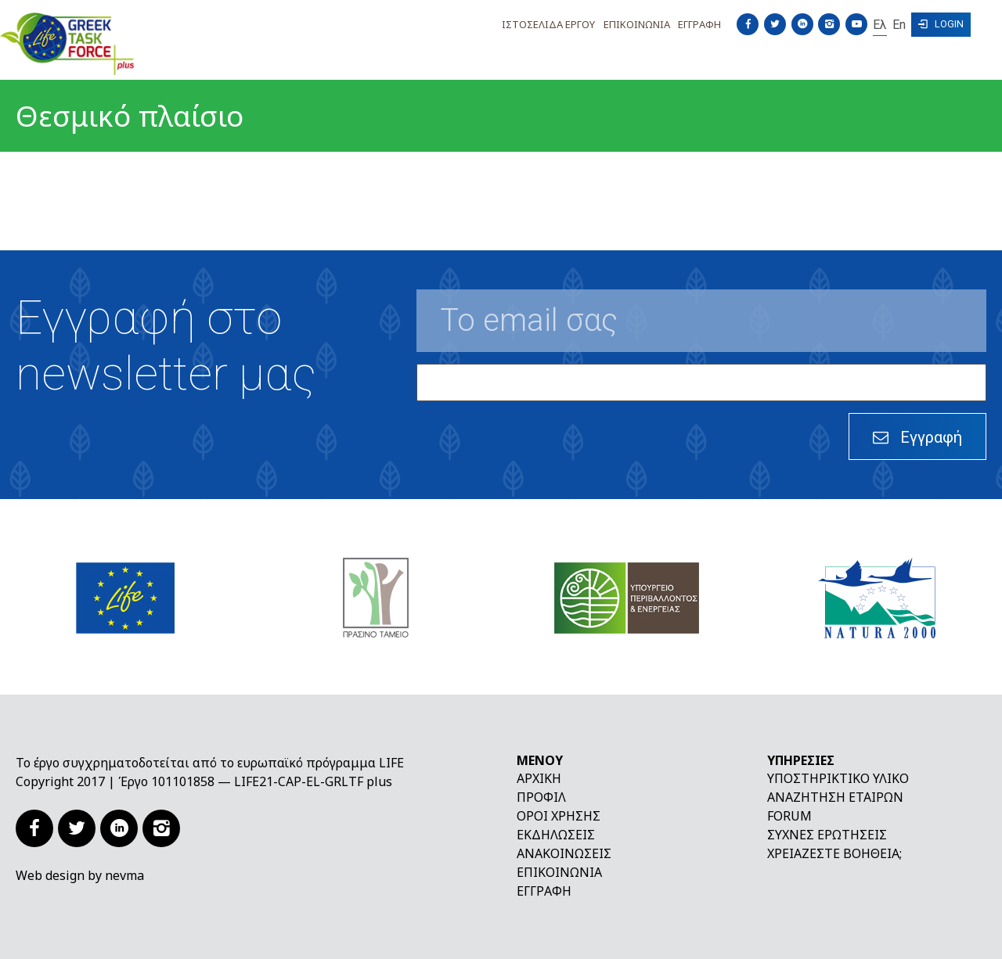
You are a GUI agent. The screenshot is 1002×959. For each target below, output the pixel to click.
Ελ (880, 24)
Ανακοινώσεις (564, 853)
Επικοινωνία (559, 872)
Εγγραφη (699, 24)
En (899, 24)
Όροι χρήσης (558, 815)
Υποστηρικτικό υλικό (838, 778)
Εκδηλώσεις (556, 834)
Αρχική (539, 778)
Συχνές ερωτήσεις (827, 834)
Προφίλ (541, 797)
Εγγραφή (544, 891)
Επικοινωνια (637, 24)
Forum (789, 815)
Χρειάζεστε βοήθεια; (834, 853)
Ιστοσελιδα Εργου (548, 24)
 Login (941, 24)
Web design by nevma (80, 875)
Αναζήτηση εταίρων (835, 797)
